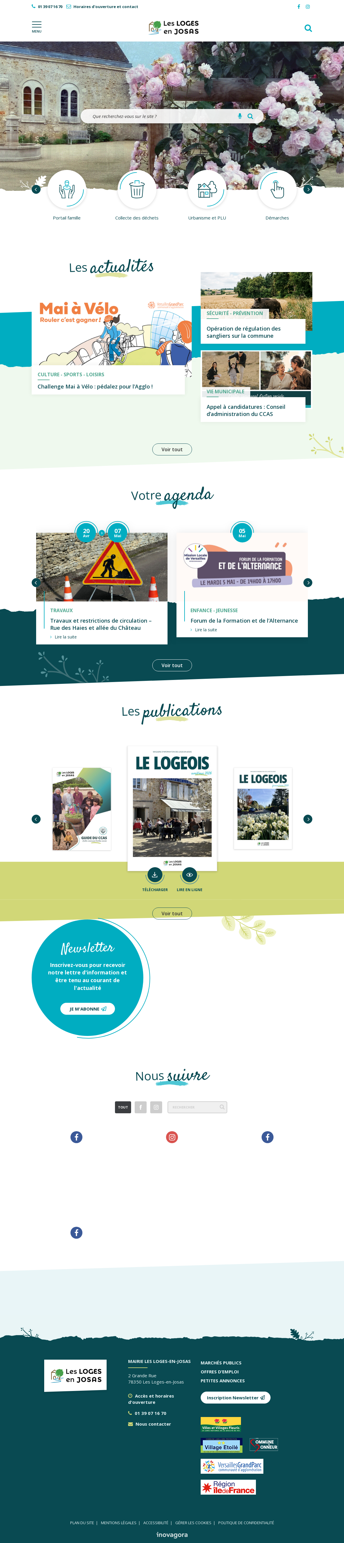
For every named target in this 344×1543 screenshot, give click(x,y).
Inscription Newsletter (236, 1398)
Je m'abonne (88, 1009)
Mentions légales (118, 1522)
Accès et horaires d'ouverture (151, 1399)
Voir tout (172, 449)
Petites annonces (223, 1381)
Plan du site (82, 1522)
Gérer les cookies (193, 1522)
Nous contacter (149, 1424)
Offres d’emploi (220, 1372)
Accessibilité (155, 1522)
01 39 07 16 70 (147, 1413)
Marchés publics (221, 1363)
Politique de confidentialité (246, 1522)
